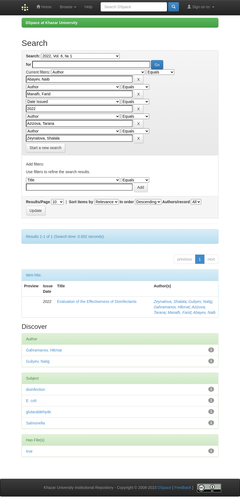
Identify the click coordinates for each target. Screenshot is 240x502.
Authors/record (176, 202)
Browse (68, 7)
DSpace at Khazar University (52, 22)
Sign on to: (200, 6)
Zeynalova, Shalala (170, 301)
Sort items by (81, 202)
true (29, 451)
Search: (33, 56)
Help (88, 7)
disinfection (35, 389)
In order (127, 202)
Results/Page (38, 202)
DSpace (164, 487)
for (28, 64)
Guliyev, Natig (200, 301)
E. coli (31, 400)
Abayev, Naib (204, 312)
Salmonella (35, 423)
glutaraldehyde (38, 412)
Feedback (182, 487)
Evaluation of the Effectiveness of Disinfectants (97, 301)
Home (43, 6)
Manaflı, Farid (179, 312)
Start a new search (46, 148)
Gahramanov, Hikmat (171, 307)
